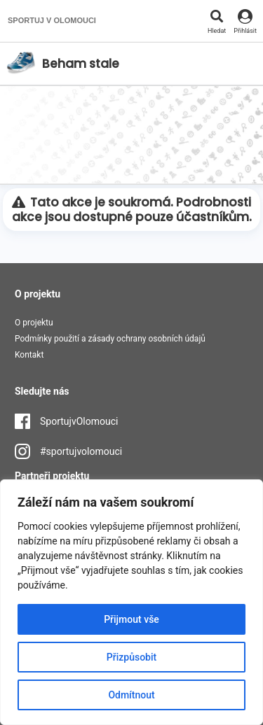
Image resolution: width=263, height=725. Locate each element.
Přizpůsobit (131, 657)
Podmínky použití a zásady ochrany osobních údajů (110, 339)
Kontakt (29, 355)
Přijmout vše (131, 619)
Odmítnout (131, 695)
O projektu (34, 323)
